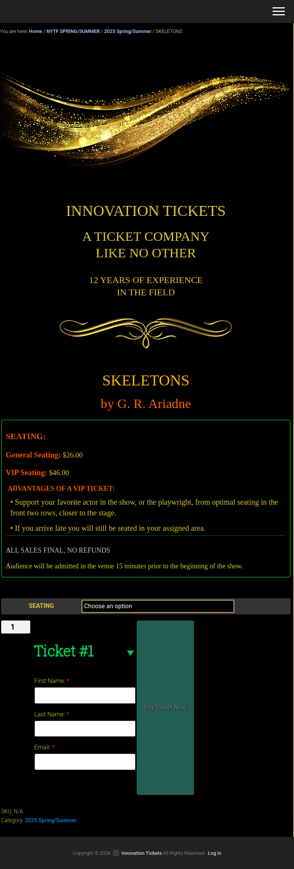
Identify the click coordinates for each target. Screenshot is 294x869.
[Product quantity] (15, 627)
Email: (44, 747)
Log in (214, 853)
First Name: (52, 681)
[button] (278, 11)
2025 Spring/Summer (127, 31)
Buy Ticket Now (165, 707)
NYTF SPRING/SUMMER (73, 31)
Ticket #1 (63, 651)
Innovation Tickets (141, 853)
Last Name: (51, 714)
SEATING (41, 605)
